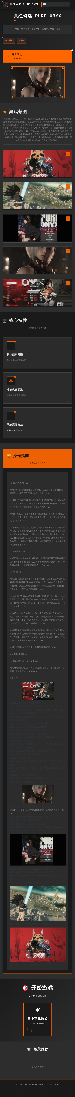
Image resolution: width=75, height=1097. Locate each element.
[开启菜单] (55, 4)
